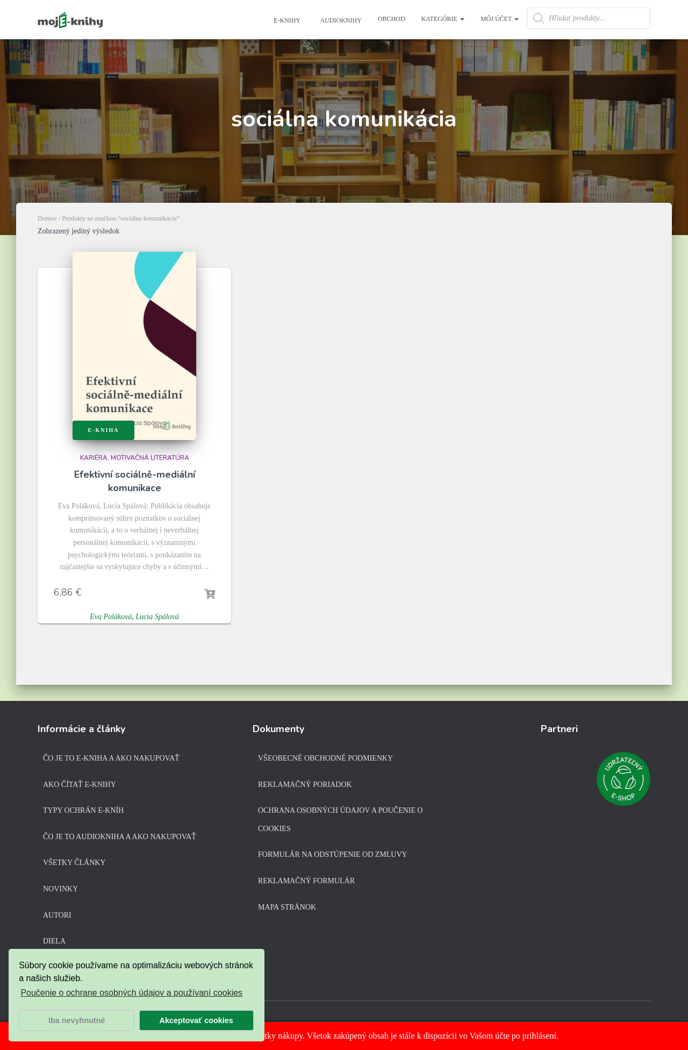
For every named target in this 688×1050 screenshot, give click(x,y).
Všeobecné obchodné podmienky (325, 758)
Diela (54, 941)
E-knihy (286, 20)
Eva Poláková (111, 617)
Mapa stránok (287, 907)
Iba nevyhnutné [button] (76, 1020)
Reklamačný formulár (306, 881)
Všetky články (74, 863)
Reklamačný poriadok (305, 785)
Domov (47, 218)
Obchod (391, 19)
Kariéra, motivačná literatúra (134, 457)
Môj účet (500, 19)
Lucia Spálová (157, 617)
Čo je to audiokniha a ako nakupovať (119, 837)
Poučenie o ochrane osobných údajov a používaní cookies (131, 992)
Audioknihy (340, 20)
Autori (57, 915)
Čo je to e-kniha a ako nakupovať (111, 758)
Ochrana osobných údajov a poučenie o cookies (340, 819)
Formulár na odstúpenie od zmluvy (332, 854)
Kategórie (442, 19)
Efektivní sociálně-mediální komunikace (134, 481)
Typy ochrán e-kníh (83, 810)
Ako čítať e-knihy (79, 785)
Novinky (60, 889)
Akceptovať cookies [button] (196, 1020)
